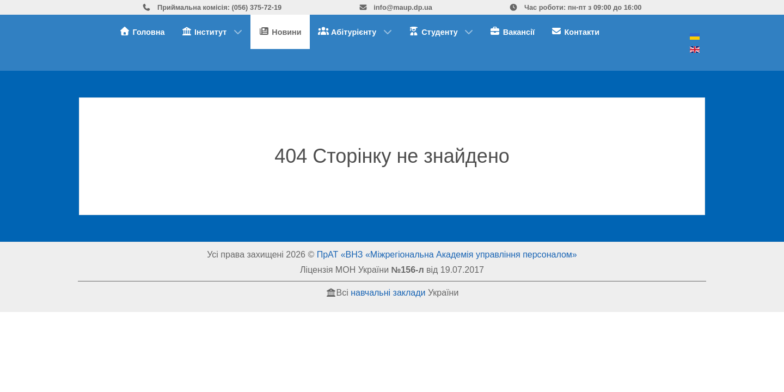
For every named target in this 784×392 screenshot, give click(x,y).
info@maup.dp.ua (395, 7)
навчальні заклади (388, 292)
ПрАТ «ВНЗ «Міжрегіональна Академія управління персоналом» (447, 254)
